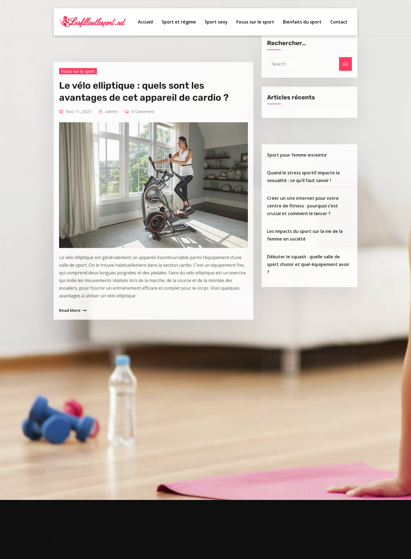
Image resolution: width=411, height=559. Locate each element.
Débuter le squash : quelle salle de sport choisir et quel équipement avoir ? (308, 314)
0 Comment (143, 201)
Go (345, 80)
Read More (69, 400)
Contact (339, 22)
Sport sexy (216, 22)
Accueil (145, 22)
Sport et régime (179, 22)
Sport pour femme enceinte (297, 205)
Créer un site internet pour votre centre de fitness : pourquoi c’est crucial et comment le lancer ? (303, 255)
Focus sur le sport (255, 22)
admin (111, 201)
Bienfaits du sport (302, 22)
